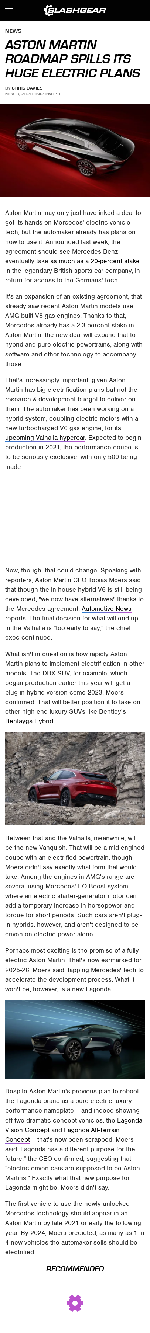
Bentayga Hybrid (29, 721)
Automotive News (107, 609)
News (13, 31)
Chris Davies (27, 88)
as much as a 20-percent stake (95, 261)
